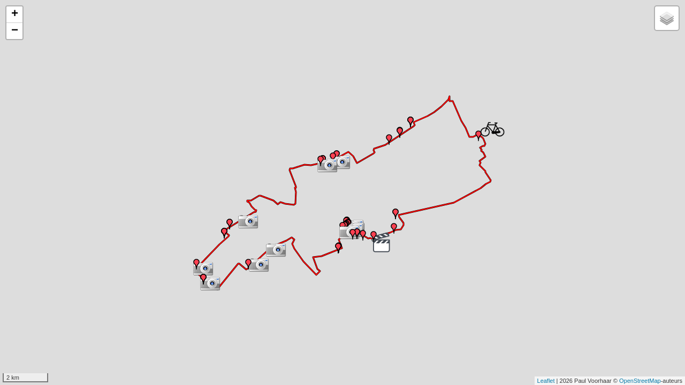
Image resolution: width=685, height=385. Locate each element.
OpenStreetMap (640, 381)
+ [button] (14, 14)
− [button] (14, 31)
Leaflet (546, 381)
